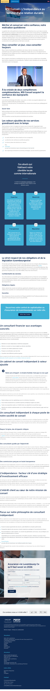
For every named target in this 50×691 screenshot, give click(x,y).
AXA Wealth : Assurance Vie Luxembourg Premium (15, 665)
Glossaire (6, 649)
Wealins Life (6, 661)
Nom (9, 576)
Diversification (4, 542)
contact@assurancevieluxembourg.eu (12, 687)
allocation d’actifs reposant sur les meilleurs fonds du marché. (14, 359)
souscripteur (15, 378)
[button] (15, 1)
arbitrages (7, 146)
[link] (48, 1)
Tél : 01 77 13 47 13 (8, 685)
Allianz (5, 645)
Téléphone (27, 576)
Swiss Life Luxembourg (9, 639)
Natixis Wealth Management (10, 656)
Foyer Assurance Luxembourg (10, 657)
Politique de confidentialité (16, 630)
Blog (5, 673)
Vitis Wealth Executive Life (10, 664)
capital (2, 436)
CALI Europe (6, 648)
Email (9, 581)
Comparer (6, 675)
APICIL (5, 662)
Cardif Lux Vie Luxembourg (10, 660)
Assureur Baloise (7, 643)
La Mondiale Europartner (9, 641)
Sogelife (5, 647)
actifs (40, 266)
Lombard (6, 644)
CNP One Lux (7, 658)
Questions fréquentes (8, 672)
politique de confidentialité (21, 587)
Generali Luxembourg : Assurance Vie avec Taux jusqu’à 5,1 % (17, 640)
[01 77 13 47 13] (5, 1)
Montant (27, 581)
